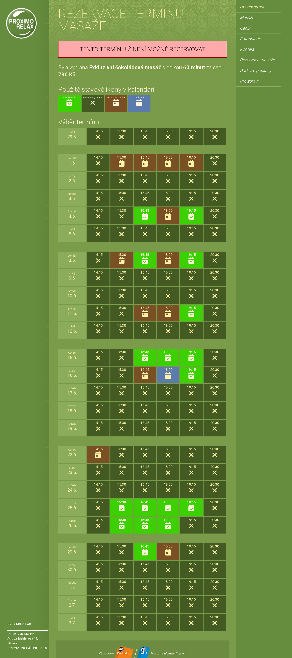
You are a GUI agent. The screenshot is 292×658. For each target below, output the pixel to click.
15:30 (121, 506)
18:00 (168, 356)
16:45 (144, 214)
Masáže (247, 17)
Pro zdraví (249, 81)
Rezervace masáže (257, 59)
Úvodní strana (252, 6)
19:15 (191, 214)
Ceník (245, 28)
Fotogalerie (250, 38)
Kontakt (247, 49)
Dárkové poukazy (255, 70)
